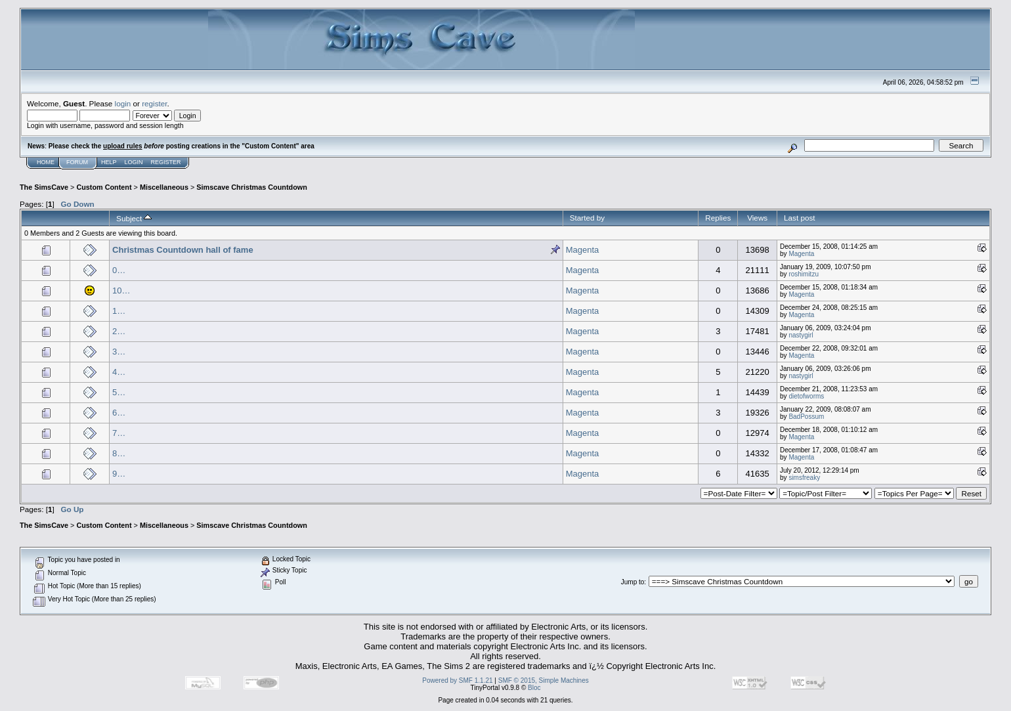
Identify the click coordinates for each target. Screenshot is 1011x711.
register (154, 103)
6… (118, 413)
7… (118, 433)
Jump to (633, 582)
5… (118, 392)
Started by (587, 217)
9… (118, 474)
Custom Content (103, 187)
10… (121, 290)
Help (109, 162)
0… (118, 270)
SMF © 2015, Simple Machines (543, 680)
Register (166, 162)
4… (118, 372)
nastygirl (800, 335)
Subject (134, 218)
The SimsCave (44, 187)
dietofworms (806, 396)
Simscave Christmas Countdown (251, 187)
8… (118, 453)
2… (118, 331)
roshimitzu (803, 274)
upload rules (122, 146)
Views (757, 217)
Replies (718, 217)
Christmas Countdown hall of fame (182, 250)
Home (45, 162)
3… (118, 351)
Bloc (534, 687)
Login (134, 162)
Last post (799, 217)
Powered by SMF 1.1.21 (457, 680)
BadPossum (806, 416)
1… (118, 311)
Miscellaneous (164, 187)
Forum (77, 162)
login (123, 103)
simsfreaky (804, 477)
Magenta (582, 250)
